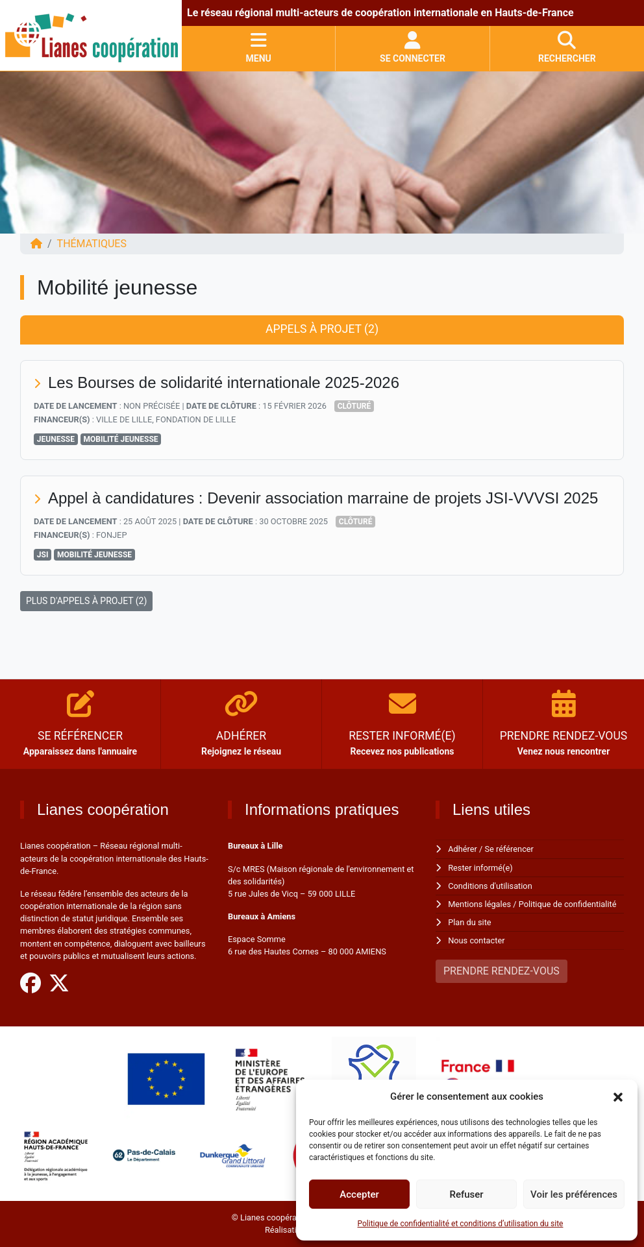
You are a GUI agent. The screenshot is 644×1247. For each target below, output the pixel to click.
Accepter (359, 1194)
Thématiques (92, 243)
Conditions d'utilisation (490, 886)
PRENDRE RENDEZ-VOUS (501, 971)
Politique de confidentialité (568, 904)
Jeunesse (56, 439)
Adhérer (462, 849)
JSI (43, 554)
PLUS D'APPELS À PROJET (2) (86, 601)
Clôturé (354, 406)
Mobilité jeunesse (121, 439)
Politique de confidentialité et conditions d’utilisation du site (461, 1223)
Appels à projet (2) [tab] (322, 328)
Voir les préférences (573, 1194)
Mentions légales (479, 904)
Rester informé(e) (480, 868)
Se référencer (509, 849)
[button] (618, 1096)
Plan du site (469, 922)
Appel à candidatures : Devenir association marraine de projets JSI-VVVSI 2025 (323, 498)
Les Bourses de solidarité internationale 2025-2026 (224, 382)
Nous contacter (476, 940)
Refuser (466, 1194)
